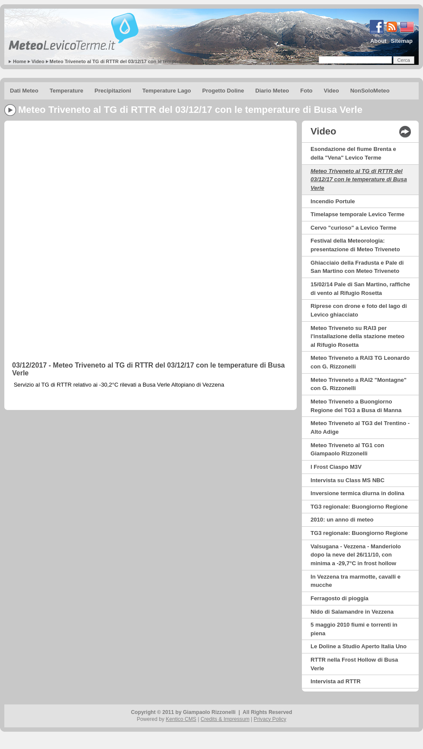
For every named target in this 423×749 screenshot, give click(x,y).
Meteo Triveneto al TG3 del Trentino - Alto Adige (360, 427)
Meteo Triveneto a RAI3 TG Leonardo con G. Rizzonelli (360, 362)
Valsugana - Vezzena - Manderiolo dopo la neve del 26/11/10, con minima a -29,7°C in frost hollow (356, 555)
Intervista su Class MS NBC (348, 480)
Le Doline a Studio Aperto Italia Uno (359, 646)
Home (19, 61)
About (378, 41)
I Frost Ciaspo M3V (336, 467)
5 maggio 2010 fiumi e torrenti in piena (354, 629)
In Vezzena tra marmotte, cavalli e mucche (356, 581)
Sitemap (402, 41)
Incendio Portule (333, 201)
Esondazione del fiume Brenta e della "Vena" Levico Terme (353, 153)
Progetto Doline (223, 90)
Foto (306, 90)
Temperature (66, 90)
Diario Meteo (272, 90)
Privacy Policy (270, 719)
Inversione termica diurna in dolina (357, 493)
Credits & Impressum (225, 719)
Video (38, 61)
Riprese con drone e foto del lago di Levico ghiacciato (359, 310)
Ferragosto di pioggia (340, 598)
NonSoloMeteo (370, 90)
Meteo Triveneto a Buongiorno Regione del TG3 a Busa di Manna (356, 405)
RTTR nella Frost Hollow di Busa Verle (354, 664)
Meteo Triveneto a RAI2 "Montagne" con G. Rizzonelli (359, 384)
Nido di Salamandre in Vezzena (352, 611)
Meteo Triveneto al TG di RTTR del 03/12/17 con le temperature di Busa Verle (136, 61)
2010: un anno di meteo (342, 519)
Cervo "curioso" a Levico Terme (353, 227)
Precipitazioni (113, 90)
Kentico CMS (181, 719)
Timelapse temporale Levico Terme (357, 214)
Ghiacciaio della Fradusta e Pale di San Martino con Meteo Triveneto (357, 267)
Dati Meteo (24, 90)
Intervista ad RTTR (336, 681)
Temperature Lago (166, 90)
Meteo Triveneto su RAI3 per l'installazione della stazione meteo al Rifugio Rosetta (357, 336)
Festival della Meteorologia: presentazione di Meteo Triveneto (355, 245)
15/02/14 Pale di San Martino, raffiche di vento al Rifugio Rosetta (360, 288)
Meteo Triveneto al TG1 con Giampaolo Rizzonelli (347, 449)
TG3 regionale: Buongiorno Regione (359, 506)
